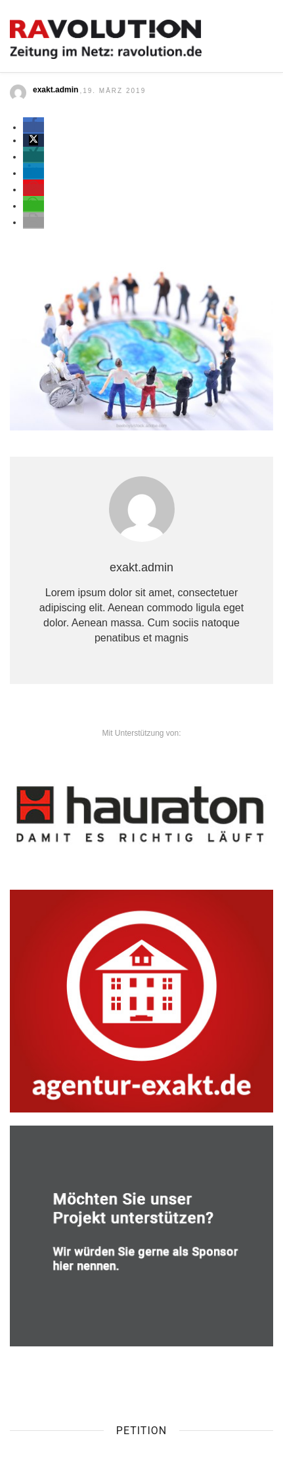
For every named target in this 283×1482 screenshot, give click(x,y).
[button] (33, 127)
